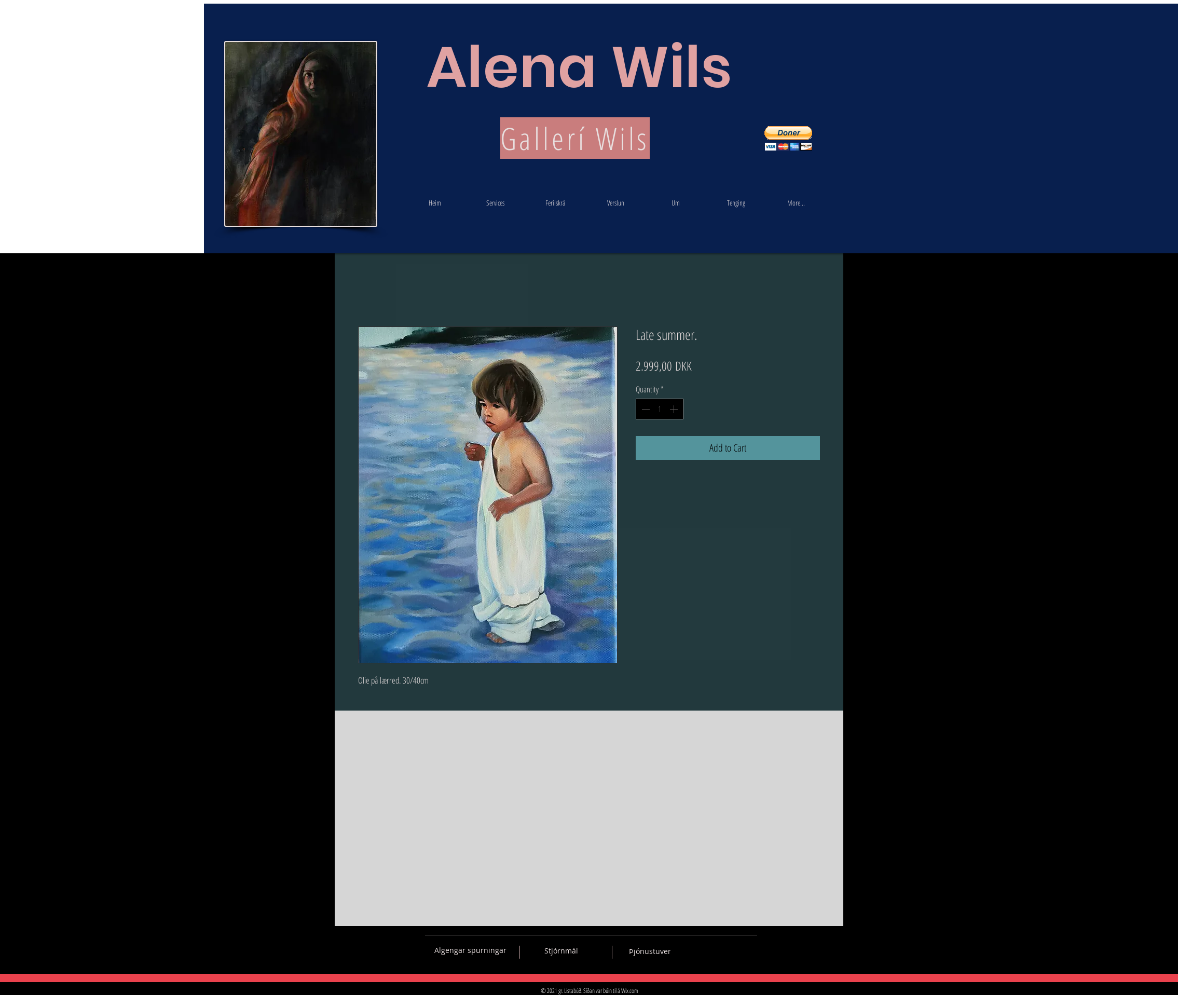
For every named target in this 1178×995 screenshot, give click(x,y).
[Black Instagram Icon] (749, 950)
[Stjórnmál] (561, 951)
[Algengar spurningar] (470, 950)
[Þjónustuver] (650, 951)
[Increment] (674, 409)
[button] (788, 138)
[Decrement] (644, 409)
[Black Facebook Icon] (713, 950)
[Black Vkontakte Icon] (695, 950)
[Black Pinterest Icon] (731, 950)
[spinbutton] (659, 409)
